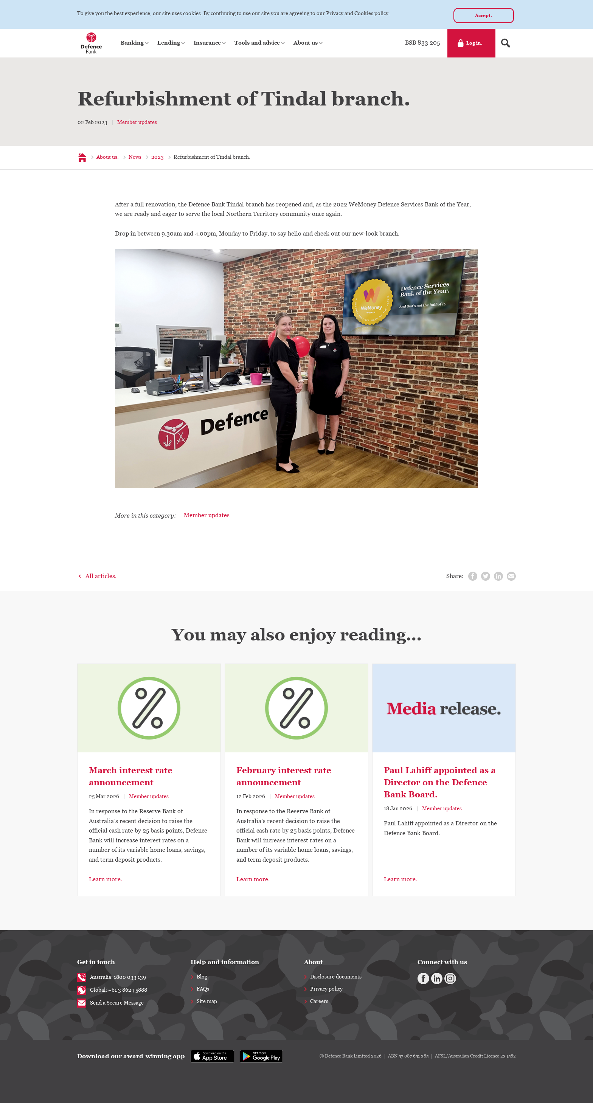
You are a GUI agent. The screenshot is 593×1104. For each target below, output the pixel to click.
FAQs (203, 989)
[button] (135, 43)
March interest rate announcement (130, 777)
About (313, 963)
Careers (319, 1002)
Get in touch (96, 963)
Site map (207, 1002)
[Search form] (505, 43)
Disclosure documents (336, 977)
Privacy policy (326, 989)
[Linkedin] (433, 978)
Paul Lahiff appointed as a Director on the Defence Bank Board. (440, 783)
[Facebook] (422, 978)
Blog (202, 977)
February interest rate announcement (283, 777)
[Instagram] (444, 978)
